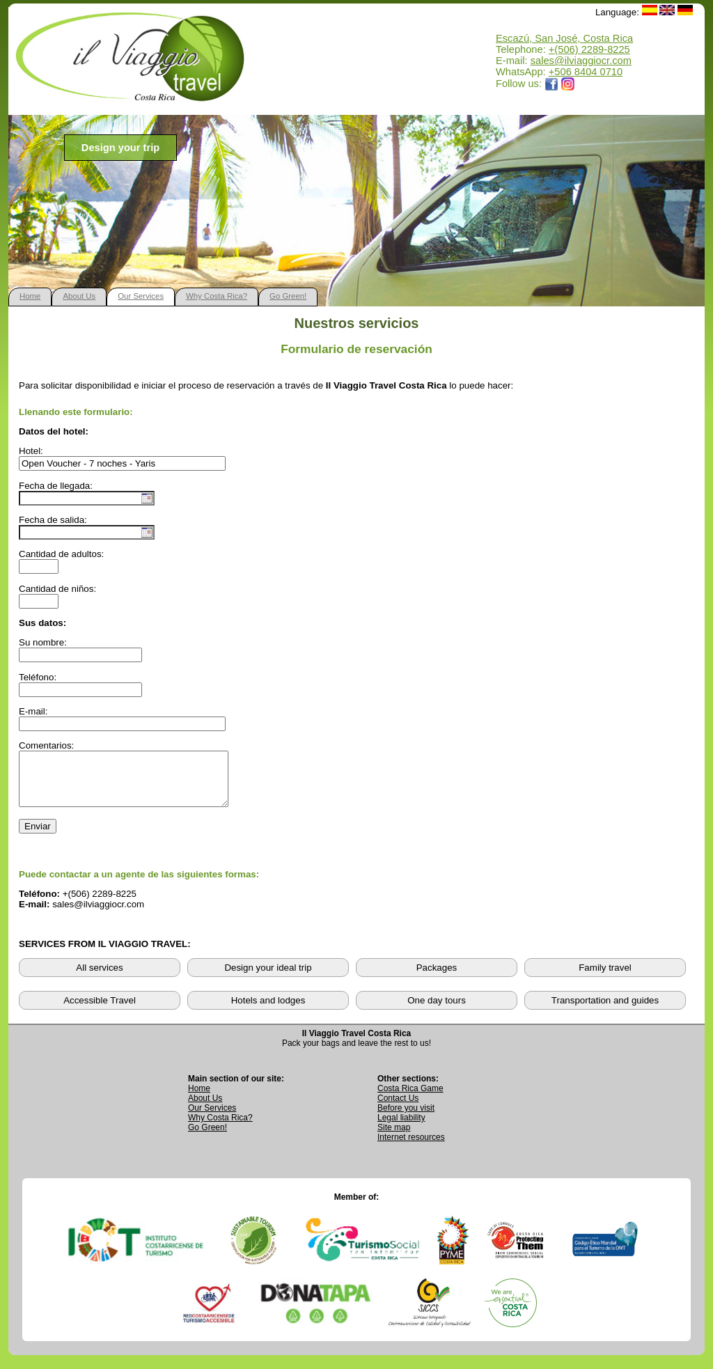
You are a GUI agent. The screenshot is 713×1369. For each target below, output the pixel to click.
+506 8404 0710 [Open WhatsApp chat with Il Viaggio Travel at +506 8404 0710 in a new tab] (585, 71)
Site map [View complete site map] (393, 1138)
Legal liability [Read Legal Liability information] (401, 1128)
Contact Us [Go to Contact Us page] (397, 1108)
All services (99, 978)
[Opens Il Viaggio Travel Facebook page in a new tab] (551, 83)
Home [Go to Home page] (199, 1099)
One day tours (436, 1011)
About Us (79, 296)
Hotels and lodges (268, 1011)
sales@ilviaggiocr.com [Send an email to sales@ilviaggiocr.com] (581, 60)
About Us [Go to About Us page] (205, 1108)
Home (29, 296)
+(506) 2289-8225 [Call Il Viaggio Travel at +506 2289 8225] (589, 49)
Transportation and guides (605, 1011)
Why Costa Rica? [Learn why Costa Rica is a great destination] (220, 1128)
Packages (436, 978)
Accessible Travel (99, 1011)
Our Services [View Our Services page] (212, 1118)
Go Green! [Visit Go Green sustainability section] (207, 1138)
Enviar (37, 836)
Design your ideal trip (267, 978)
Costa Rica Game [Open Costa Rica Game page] (410, 1099)
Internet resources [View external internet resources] (411, 1147)
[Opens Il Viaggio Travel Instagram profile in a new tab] (568, 83)
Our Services (141, 296)
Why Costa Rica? (216, 296)
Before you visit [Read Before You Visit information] (405, 1118)
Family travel (605, 978)
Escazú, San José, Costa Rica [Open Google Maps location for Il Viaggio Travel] (564, 38)
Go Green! (287, 296)
